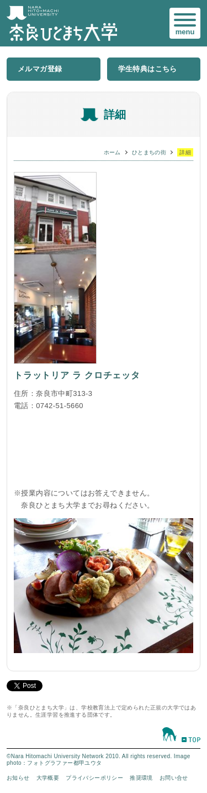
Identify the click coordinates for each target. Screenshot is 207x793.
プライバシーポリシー (94, 778)
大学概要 (48, 778)
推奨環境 (141, 778)
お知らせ (18, 778)
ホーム (112, 152)
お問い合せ (174, 778)
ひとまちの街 (149, 152)
